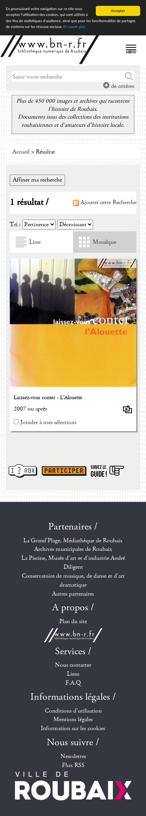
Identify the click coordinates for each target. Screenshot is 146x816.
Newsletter (73, 756)
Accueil (21, 152)
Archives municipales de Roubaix (73, 549)
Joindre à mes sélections (48, 422)
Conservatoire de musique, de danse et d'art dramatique (73, 580)
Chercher (129, 76)
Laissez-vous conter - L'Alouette (48, 397)
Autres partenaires (73, 594)
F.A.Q (73, 683)
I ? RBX (23, 471)
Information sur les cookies (73, 728)
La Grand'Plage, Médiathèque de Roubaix (73, 540)
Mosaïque (104, 242)
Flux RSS (73, 765)
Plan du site (73, 621)
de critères (118, 86)
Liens (73, 674)
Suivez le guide (107, 471)
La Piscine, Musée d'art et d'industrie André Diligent (73, 562)
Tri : (15, 224)
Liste (34, 242)
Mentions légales (73, 719)
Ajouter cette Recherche (104, 202)
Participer (64, 471)
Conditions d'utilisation (73, 711)
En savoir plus (74, 26)
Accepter (118, 10)
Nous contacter (73, 665)
